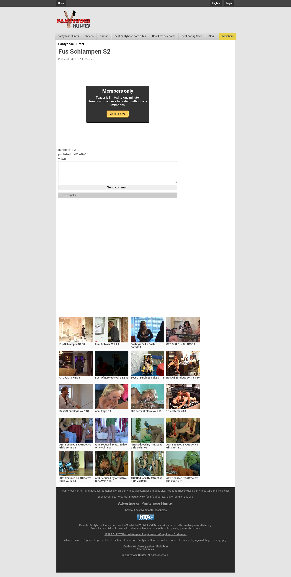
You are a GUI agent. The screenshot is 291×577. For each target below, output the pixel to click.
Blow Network (137, 501)
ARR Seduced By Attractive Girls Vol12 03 (111, 484)
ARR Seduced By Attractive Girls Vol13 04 (75, 450)
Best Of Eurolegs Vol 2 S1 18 (147, 382)
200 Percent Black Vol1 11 (146, 415)
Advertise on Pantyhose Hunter (145, 508)
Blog (211, 36)
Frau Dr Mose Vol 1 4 (107, 348)
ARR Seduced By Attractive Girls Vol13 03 (111, 450)
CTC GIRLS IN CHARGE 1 (180, 348)
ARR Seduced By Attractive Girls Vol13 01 (182, 450)
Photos (104, 36)
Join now (117, 113)
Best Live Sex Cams (163, 36)
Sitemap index (145, 553)
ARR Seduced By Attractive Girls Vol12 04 (75, 484)
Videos (89, 36)
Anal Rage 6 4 (103, 415)
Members (227, 36)
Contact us (129, 550)
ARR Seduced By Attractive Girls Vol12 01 (182, 484)
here (119, 501)
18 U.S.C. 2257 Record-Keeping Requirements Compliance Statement (145, 538)
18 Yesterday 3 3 (176, 415)
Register (216, 3)
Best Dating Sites (192, 36)
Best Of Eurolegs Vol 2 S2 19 (111, 382)
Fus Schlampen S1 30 (72, 348)
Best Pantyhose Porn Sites (130, 36)
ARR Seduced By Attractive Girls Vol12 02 (146, 484)
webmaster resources (154, 514)
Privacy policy (146, 550)
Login (229, 3)
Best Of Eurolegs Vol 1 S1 (74, 415)
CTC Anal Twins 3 (69, 382)
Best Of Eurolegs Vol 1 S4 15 (183, 382)
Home (61, 3)
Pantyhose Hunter (68, 36)
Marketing (162, 550)
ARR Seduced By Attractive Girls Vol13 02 (146, 450)
